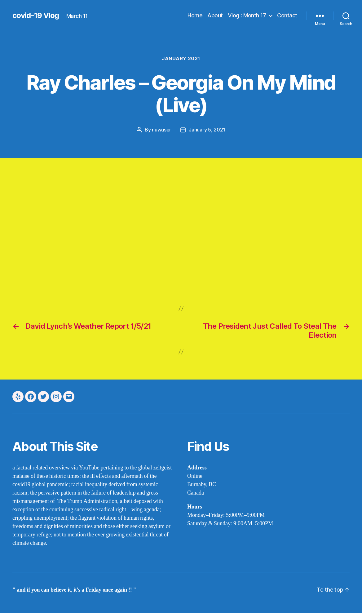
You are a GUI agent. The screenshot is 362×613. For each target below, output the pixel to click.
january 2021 (181, 58)
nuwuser (161, 130)
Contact (287, 15)
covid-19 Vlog (35, 15)
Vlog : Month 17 (247, 15)
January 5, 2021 (207, 130)
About (215, 15)
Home (195, 15)
